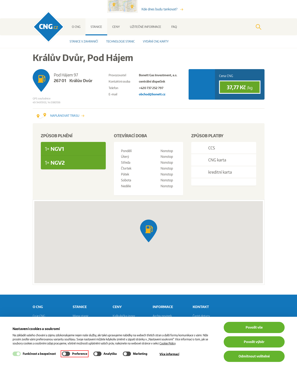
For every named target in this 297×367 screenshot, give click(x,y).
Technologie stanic (120, 41)
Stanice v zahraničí (84, 41)
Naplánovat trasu (60, 116)
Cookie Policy (167, 343)
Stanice (96, 27)
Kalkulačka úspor (124, 316)
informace (163, 306)
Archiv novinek (162, 316)
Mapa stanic (81, 316)
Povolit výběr (254, 342)
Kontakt (201, 306)
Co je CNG (39, 316)
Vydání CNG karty (155, 41)
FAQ (174, 27)
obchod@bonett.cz (152, 94)
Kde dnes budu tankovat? (162, 9)
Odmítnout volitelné (254, 356)
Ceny (116, 27)
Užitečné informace (145, 27)
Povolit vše (254, 327)
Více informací (169, 354)
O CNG (76, 27)
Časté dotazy (201, 316)
